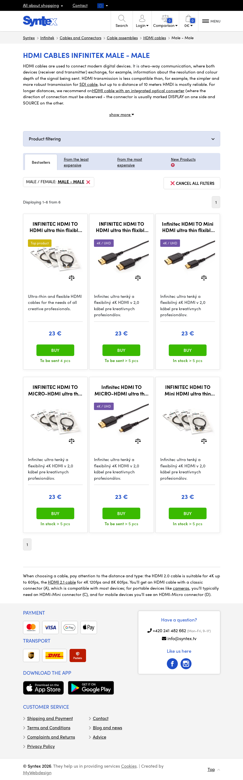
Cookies (129, 766)
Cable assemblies (122, 37)
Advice (99, 737)
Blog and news (107, 727)
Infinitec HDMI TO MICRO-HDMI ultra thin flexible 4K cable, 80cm (121, 390)
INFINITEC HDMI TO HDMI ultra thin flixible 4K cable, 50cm (55, 227)
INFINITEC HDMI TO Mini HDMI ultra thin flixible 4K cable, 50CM (187, 390)
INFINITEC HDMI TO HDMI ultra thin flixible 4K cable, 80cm (121, 227)
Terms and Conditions (48, 727)
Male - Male (74, 182)
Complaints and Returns (51, 737)
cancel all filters (192, 183)
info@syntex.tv (181, 638)
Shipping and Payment (50, 718)
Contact (80, 5)
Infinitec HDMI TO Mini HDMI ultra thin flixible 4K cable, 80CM (187, 227)
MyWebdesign (37, 772)
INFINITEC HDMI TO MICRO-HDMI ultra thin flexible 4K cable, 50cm (55, 390)
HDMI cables (154, 37)
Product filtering (45, 138)
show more (121, 114)
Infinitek (47, 37)
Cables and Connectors (80, 37)
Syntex (29, 37)
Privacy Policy (41, 746)
